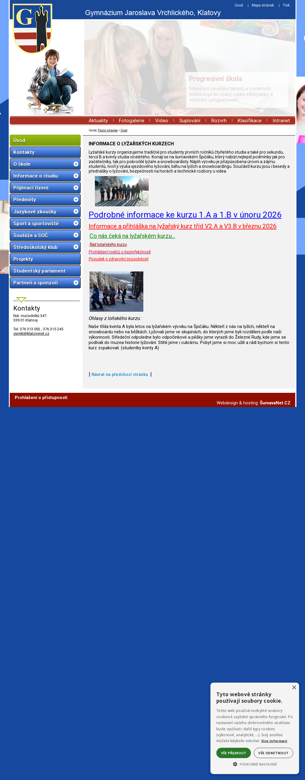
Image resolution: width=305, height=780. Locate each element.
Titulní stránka (108, 130)
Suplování (189, 120)
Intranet (281, 120)
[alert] (254, 728)
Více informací (274, 741)
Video (161, 120)
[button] (254, 763)
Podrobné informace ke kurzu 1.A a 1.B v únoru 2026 (185, 284)
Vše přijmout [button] (233, 753)
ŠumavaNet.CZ (275, 564)
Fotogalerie (131, 120)
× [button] (294, 688)
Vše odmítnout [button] (273, 753)
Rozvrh (219, 120)
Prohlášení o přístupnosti (41, 559)
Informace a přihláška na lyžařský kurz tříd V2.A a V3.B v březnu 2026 (183, 295)
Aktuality (98, 120)
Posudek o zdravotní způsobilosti (118, 328)
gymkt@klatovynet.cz (31, 333)
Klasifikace (250, 120)
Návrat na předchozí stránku (120, 536)
